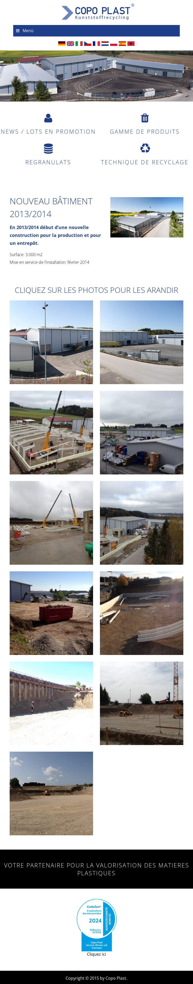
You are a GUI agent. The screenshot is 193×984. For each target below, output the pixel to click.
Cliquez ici (96, 928)
